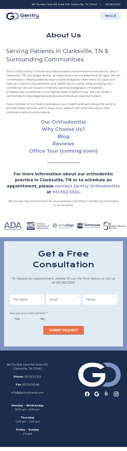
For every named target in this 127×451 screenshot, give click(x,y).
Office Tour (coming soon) (63, 151)
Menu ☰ (110, 15)
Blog (64, 136)
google (96, 394)
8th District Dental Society (114, 226)
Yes (17, 319)
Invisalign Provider (63, 226)
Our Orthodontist (63, 122)
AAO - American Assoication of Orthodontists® (38, 226)
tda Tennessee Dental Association (88, 226)
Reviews (63, 144)
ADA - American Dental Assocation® (12, 226)
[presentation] (89, 313)
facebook (87, 394)
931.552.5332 (113, 4)
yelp (106, 394)
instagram (116, 394)
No (43, 319)
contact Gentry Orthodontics (87, 186)
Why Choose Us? (63, 129)
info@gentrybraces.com (27, 392)
